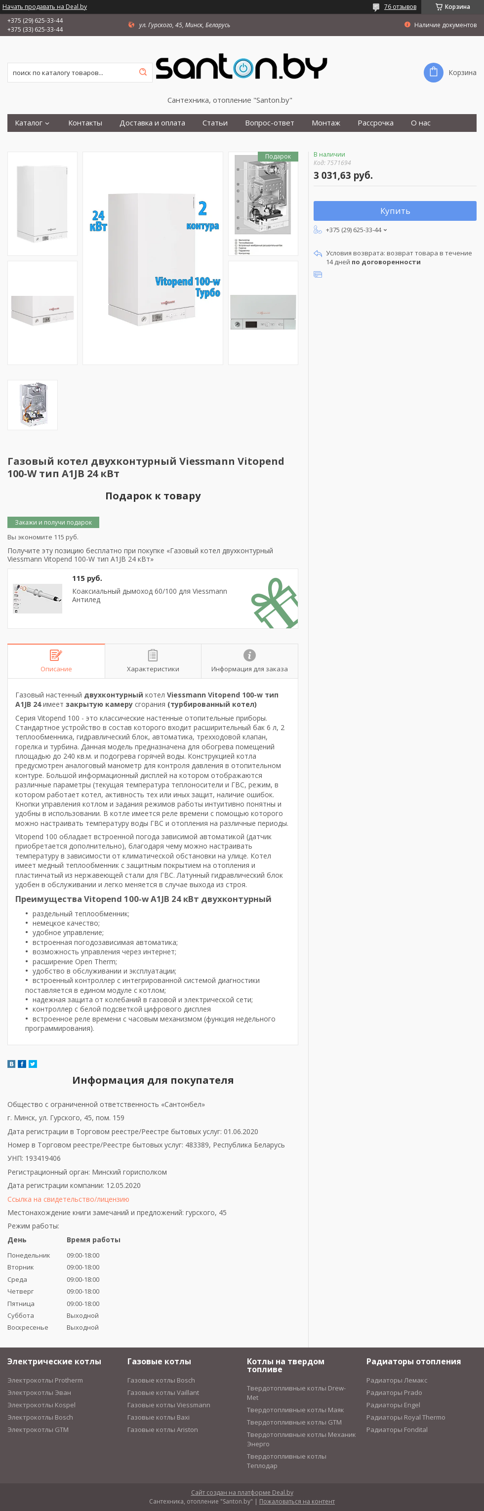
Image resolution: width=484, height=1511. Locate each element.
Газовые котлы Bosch (161, 1380)
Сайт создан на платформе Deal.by (242, 1492)
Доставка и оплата (152, 122)
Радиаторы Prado (394, 1392)
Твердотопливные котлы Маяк (295, 1409)
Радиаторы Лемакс (396, 1380)
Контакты (85, 122)
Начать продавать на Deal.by (44, 6)
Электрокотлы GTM (38, 1429)
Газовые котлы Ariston (162, 1429)
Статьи (215, 122)
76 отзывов (400, 6)
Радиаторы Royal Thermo (405, 1417)
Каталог (28, 122)
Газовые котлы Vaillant (163, 1392)
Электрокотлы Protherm (45, 1380)
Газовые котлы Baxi (158, 1417)
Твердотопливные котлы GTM (294, 1422)
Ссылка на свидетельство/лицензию (68, 1199)
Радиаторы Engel (393, 1404)
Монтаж (326, 122)
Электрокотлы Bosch (40, 1417)
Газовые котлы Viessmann (168, 1404)
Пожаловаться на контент (297, 1501)
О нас (421, 122)
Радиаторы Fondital (397, 1429)
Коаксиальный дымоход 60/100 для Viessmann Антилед (149, 595)
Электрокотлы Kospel (41, 1404)
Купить (395, 210)
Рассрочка (376, 122)
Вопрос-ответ (269, 122)
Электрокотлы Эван (39, 1392)
